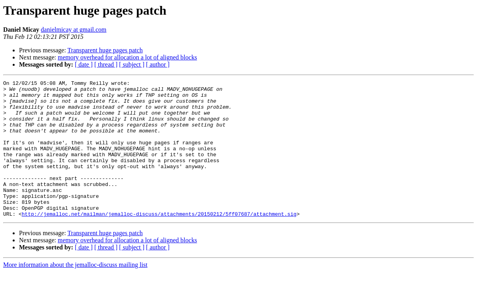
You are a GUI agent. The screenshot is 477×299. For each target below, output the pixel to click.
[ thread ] (106, 64)
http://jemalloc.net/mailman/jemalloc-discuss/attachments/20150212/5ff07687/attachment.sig (159, 241)
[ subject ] (131, 64)
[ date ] (84, 64)
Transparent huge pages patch (105, 50)
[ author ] (158, 64)
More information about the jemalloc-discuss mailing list (75, 292)
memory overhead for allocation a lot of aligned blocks (127, 57)
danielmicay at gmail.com (73, 29)
